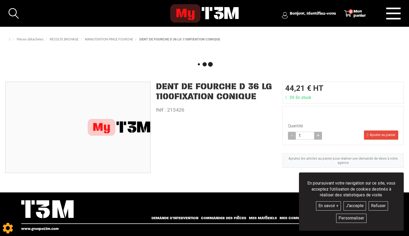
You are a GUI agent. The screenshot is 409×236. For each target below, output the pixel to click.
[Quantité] (305, 136)
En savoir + (328, 205)
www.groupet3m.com (40, 229)
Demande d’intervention (174, 218)
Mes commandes (296, 218)
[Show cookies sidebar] (8, 228)
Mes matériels (263, 218)
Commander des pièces (223, 218)
